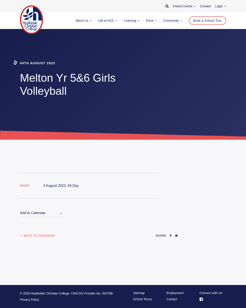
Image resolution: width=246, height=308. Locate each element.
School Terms (142, 299)
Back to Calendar (39, 235)
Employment (175, 293)
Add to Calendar (33, 213)
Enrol (151, 20)
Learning (131, 20)
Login (220, 6)
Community (172, 20)
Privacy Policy (29, 299)
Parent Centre (184, 6)
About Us (83, 20)
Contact (171, 299)
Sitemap (138, 293)
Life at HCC (107, 20)
